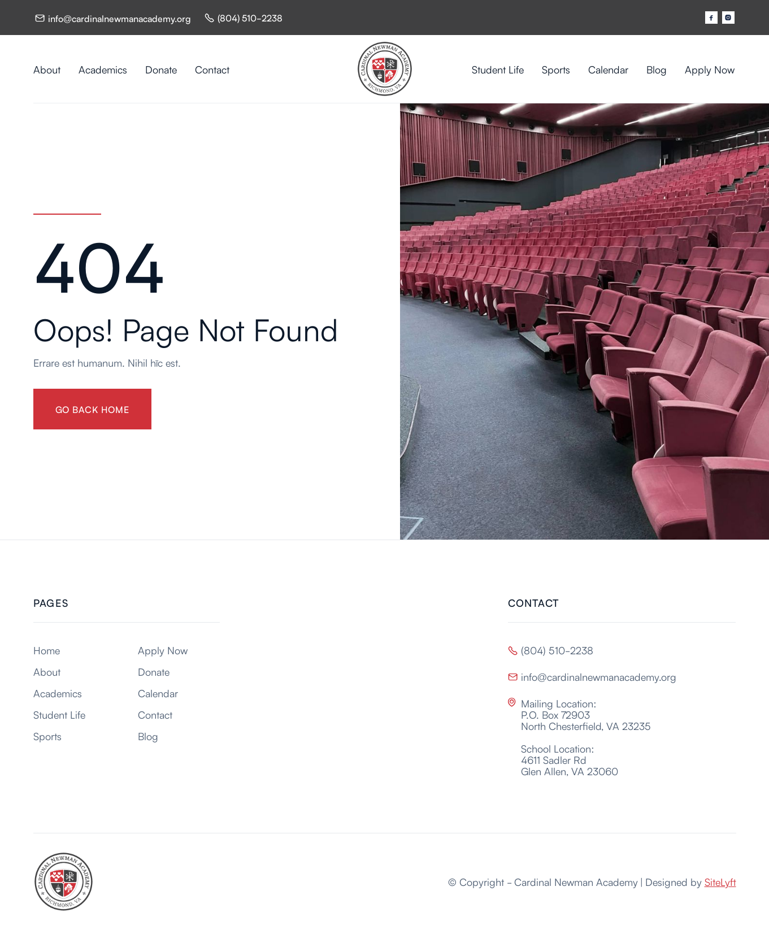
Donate (161, 69)
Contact (212, 69)
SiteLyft (720, 881)
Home (46, 649)
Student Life (498, 69)
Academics (103, 69)
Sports (556, 69)
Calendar (608, 69)
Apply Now (710, 69)
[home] (385, 69)
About (46, 69)
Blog (656, 69)
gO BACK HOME (92, 409)
